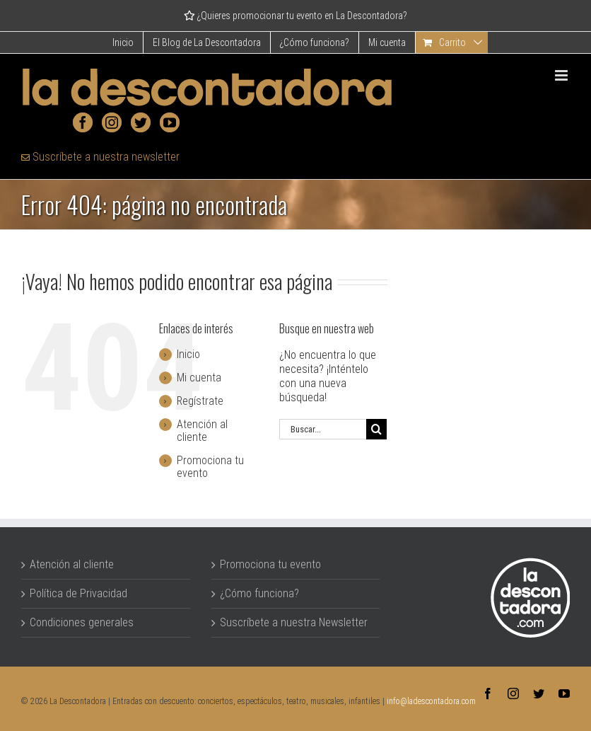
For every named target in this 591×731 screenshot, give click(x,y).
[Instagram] (112, 122)
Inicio (188, 354)
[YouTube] (170, 122)
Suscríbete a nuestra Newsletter (294, 622)
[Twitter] (141, 122)
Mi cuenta (199, 377)
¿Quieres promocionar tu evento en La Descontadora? (295, 15)
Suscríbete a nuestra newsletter (100, 156)
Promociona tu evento (210, 467)
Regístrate (200, 401)
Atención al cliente (202, 431)
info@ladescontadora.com (431, 701)
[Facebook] (83, 122)
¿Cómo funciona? (259, 593)
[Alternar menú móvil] (562, 75)
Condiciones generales (82, 622)
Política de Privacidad (78, 593)
